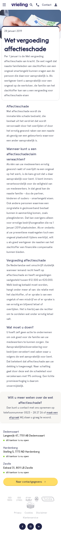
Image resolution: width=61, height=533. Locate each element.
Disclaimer (41, 512)
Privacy (17, 512)
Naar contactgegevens (31, 481)
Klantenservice (30, 517)
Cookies (29, 512)
